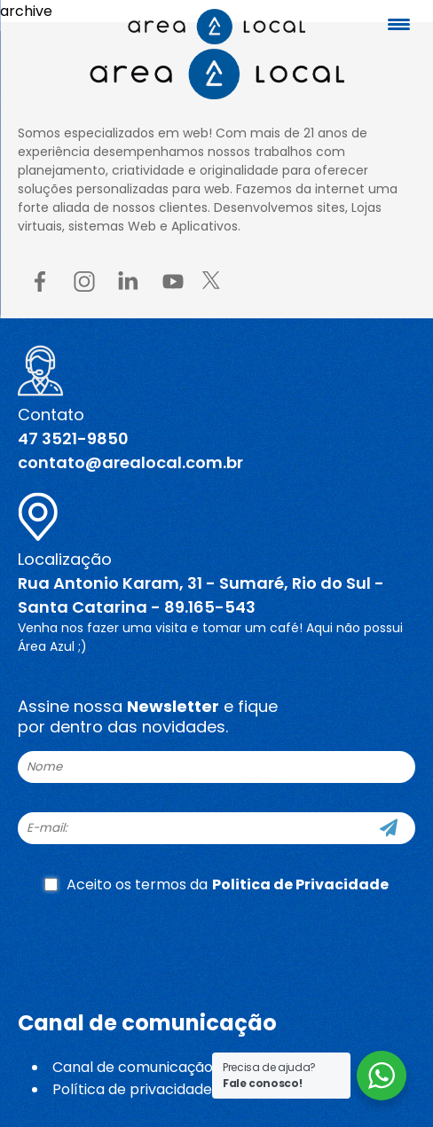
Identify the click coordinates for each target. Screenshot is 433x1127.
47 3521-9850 (73, 438)
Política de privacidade (132, 1089)
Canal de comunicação (132, 1067)
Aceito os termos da (216, 884)
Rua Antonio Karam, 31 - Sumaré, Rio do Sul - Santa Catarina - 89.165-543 (201, 595)
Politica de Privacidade (300, 884)
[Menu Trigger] (399, 24)
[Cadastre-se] (388, 828)
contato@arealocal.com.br (130, 462)
